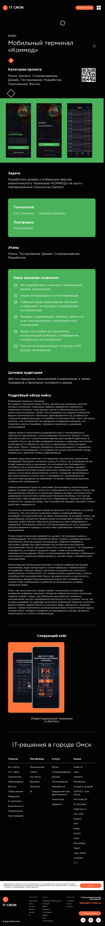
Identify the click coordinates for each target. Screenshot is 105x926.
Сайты (31, 903)
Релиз (44, 918)
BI (29, 915)
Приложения (33, 901)
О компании (70, 901)
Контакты (69, 906)
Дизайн (44, 906)
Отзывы (68, 903)
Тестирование (47, 912)
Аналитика (45, 903)
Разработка (46, 909)
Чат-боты (32, 906)
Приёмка (45, 915)
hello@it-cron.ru (90, 903)
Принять (90, 885)
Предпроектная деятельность (52, 901)
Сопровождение (47, 920)
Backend (32, 909)
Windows (32, 912)
